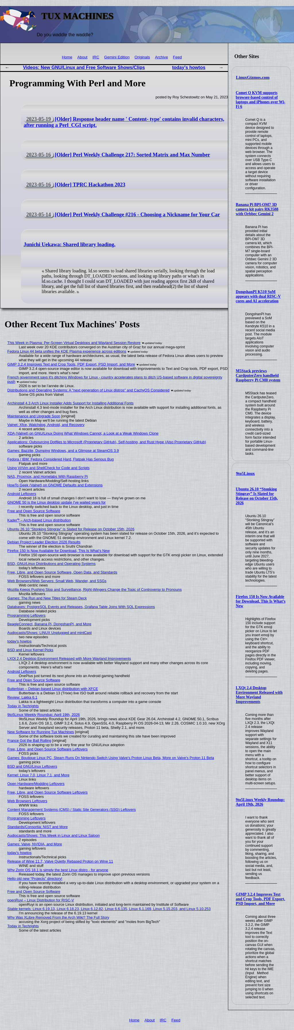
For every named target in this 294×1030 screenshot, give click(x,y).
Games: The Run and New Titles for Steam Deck (47, 598)
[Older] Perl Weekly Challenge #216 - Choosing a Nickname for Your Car (122, 214)
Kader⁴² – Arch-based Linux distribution (39, 520)
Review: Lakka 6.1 (22, 697)
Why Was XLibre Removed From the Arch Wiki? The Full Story (58, 917)
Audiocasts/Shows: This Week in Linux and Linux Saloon (53, 835)
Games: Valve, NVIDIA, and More (34, 844)
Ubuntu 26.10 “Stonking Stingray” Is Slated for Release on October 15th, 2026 (257, 496)
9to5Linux (245, 473)
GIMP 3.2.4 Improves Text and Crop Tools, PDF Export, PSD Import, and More (260, 899)
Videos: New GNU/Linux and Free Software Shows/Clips (84, 67)
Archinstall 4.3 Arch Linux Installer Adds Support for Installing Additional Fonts (70, 403)
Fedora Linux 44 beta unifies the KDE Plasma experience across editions (66, 351)
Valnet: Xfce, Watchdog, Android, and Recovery (46, 425)
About (82, 57)
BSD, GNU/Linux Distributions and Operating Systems (51, 563)
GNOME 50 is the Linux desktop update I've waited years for (56, 502)
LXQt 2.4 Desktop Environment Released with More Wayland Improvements (259, 695)
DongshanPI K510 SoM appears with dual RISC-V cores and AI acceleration (258, 296)
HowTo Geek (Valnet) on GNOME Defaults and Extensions (55, 485)
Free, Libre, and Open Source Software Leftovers (47, 749)
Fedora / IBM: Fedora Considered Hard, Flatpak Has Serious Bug (60, 459)
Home (67, 57)
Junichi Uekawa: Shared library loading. (69, 244)
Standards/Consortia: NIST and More (37, 827)
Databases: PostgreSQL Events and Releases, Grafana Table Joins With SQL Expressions (81, 607)
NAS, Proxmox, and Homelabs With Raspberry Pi (47, 476)
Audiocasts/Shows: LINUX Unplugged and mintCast (49, 632)
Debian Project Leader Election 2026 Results (44, 542)
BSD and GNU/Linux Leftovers (32, 766)
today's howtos (188, 67)
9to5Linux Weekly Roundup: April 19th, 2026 (260, 802)
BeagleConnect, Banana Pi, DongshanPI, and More (49, 624)
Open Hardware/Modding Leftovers (36, 783)
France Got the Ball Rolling (29, 740)
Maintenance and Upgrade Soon (33, 416)
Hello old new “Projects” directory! (34, 878)
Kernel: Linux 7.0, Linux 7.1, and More (38, 775)
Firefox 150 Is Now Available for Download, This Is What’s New (260, 601)
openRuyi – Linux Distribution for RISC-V (40, 900)
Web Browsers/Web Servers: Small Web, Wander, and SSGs (57, 581)
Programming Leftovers (26, 615)
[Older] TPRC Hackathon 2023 (74, 185)
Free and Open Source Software (33, 511)
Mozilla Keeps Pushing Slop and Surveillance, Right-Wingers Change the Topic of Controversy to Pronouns (94, 589)
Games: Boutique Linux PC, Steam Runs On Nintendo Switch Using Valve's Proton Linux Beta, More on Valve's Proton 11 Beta (110, 758)
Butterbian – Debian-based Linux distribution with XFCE (52, 689)
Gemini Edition (116, 57)
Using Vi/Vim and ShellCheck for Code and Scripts (48, 468)
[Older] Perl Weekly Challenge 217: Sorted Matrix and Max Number (117, 155)
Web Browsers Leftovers (27, 801)
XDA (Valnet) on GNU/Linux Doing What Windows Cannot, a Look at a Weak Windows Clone (83, 433)
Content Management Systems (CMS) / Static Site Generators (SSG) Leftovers (71, 809)
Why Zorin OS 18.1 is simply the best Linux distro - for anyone (57, 870)
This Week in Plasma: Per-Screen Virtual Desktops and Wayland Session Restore (74, 343)
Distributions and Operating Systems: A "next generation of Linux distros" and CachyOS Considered (88, 390)
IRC (95, 57)
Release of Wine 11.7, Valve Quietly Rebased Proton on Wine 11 (60, 861)
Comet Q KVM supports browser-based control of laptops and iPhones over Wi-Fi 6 (260, 100)
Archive (161, 57)
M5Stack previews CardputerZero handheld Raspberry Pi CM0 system (258, 375)
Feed (177, 57)
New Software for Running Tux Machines (40, 732)
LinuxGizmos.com (253, 77)
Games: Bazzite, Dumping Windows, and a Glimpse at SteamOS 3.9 (63, 450)
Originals (142, 57)
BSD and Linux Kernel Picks (30, 650)
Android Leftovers (21, 494)
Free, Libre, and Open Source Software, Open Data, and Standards (62, 572)
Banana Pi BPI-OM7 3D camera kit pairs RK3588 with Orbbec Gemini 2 (257, 209)
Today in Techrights (23, 706)
